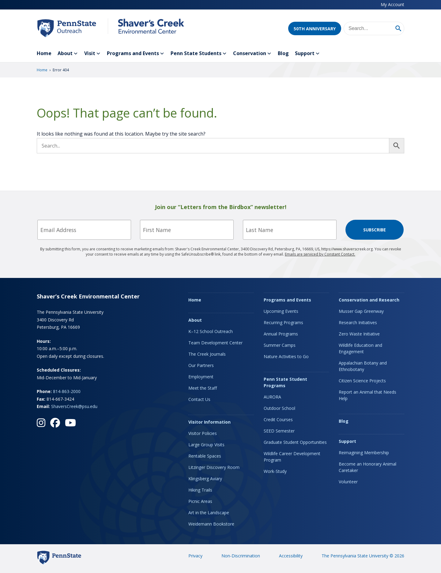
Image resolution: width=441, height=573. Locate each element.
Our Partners (201, 365)
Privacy (195, 556)
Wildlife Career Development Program (292, 457)
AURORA (272, 397)
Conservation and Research (369, 300)
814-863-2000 (67, 391)
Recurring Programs (283, 322)
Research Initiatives (358, 322)
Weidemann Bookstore (211, 524)
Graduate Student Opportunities (295, 442)
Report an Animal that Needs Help (367, 395)
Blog (283, 53)
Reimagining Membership (364, 452)
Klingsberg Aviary (205, 478)
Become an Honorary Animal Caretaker (367, 467)
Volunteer (348, 482)
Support (307, 53)
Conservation (252, 53)
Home (44, 53)
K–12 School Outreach (210, 331)
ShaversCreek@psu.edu (74, 406)
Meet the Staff (202, 388)
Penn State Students (199, 53)
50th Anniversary (315, 29)
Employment (200, 377)
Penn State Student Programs (285, 382)
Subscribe (374, 230)
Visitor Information (209, 422)
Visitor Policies (202, 433)
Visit (92, 53)
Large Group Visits (206, 445)
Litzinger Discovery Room (213, 467)
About (68, 53)
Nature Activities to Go (286, 356)
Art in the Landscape (208, 512)
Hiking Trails (200, 490)
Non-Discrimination (240, 556)
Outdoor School (279, 408)
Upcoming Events (281, 311)
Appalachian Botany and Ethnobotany (363, 366)
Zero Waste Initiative (359, 334)
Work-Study (275, 471)
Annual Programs (281, 334)
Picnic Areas (200, 501)
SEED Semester (279, 431)
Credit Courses (278, 419)
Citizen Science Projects (362, 381)
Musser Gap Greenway (361, 311)
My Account (392, 4)
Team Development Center (215, 343)
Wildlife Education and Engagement (360, 348)
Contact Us (199, 399)
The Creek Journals (207, 354)
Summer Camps (280, 345)
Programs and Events (135, 53)
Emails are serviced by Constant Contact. (320, 254)
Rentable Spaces (204, 456)
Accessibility (291, 556)
